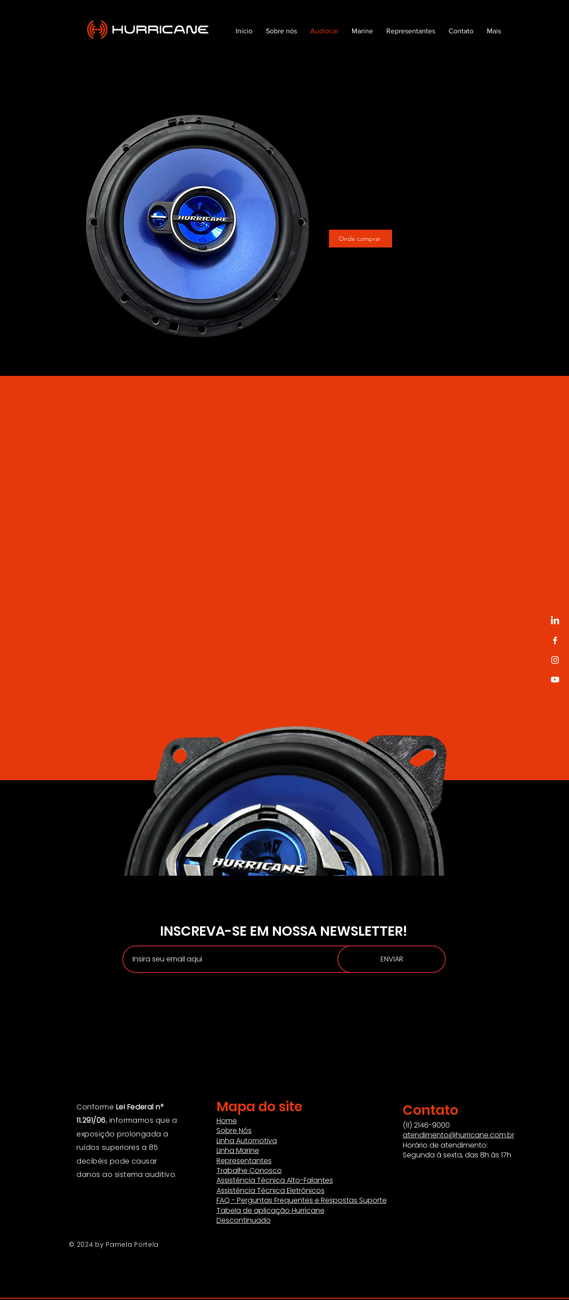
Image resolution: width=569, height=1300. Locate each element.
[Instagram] (555, 660)
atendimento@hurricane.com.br (458, 1135)
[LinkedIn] (555, 621)
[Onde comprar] (360, 238)
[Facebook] (555, 640)
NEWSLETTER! (363, 931)
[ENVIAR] (391, 959)
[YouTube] (555, 679)
